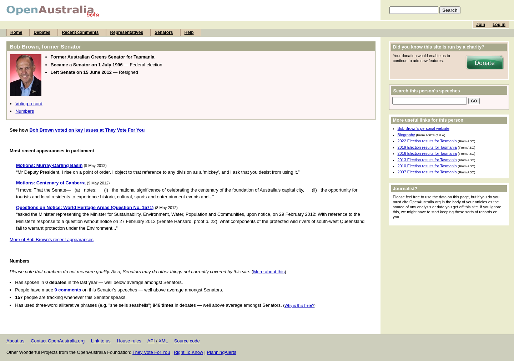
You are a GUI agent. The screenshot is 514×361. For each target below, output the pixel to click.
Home (16, 32)
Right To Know (188, 352)
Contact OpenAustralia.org (58, 341)
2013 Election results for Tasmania (427, 160)
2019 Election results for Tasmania (427, 147)
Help (188, 32)
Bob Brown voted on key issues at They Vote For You (87, 130)
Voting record (28, 103)
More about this (268, 271)
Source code (187, 341)
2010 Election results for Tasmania (427, 166)
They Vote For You (151, 352)
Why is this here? (299, 305)
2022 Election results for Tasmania (427, 141)
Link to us (101, 341)
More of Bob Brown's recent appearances (52, 239)
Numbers (24, 111)
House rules (129, 341)
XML (163, 341)
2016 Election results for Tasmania (427, 153)
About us (15, 341)
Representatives (126, 32)
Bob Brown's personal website (423, 128)
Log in (499, 24)
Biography (406, 135)
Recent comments (80, 32)
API (151, 341)
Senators (164, 32)
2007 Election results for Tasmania (427, 172)
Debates (42, 32)
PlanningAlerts (222, 352)
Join (480, 24)
